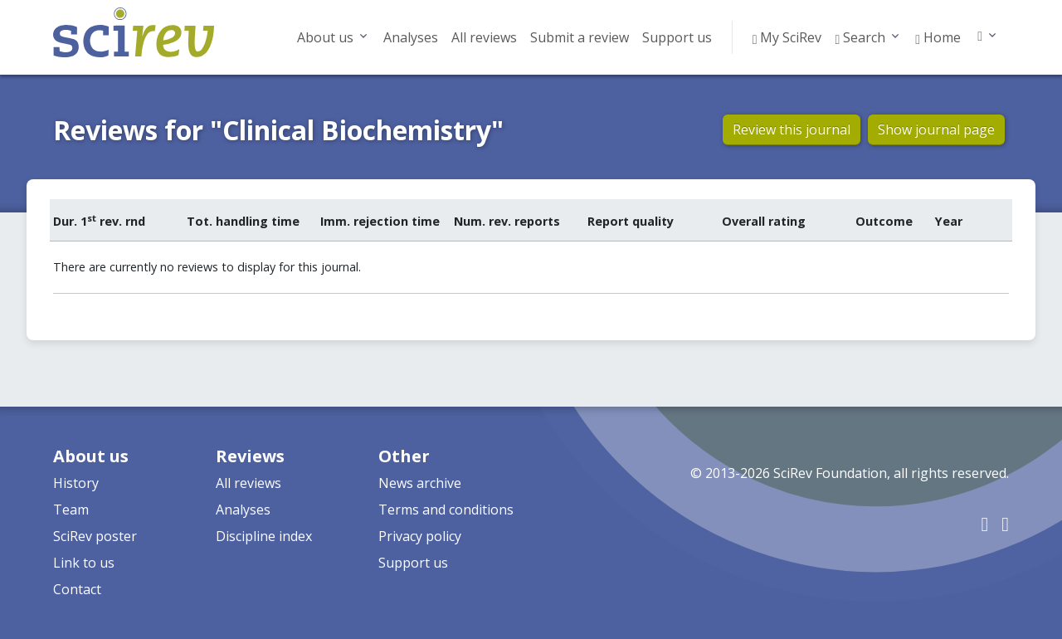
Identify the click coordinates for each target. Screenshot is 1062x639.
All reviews (484, 37)
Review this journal (791, 129)
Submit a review (579, 37)
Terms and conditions (446, 509)
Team (71, 509)
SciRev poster (95, 536)
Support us (677, 37)
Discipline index (264, 536)
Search (860, 37)
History (76, 483)
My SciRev (787, 37)
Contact (77, 589)
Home (938, 37)
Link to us (83, 563)
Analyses (410, 37)
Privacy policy (419, 536)
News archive (419, 483)
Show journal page (936, 129)
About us (325, 37)
